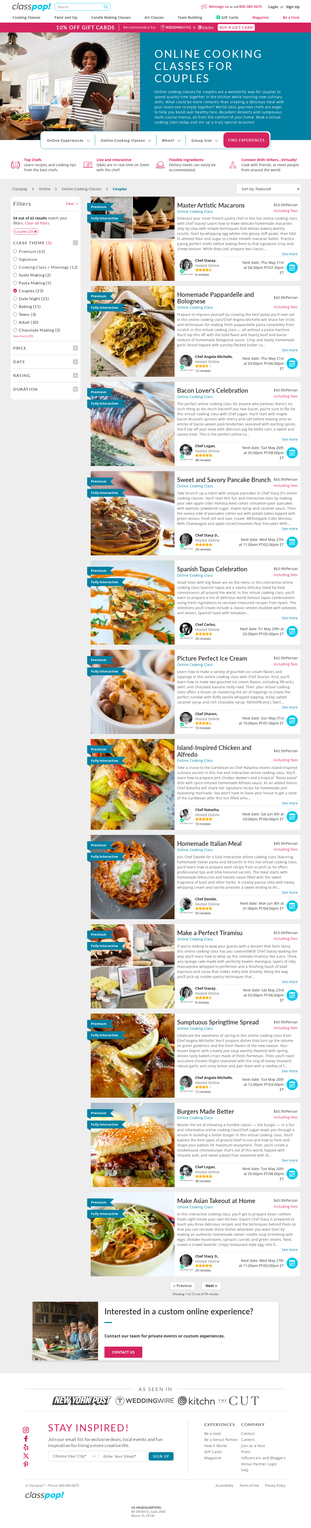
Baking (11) (30, 306)
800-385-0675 (250, 6)
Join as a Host (253, 1445)
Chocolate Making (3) (39, 330)
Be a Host (291, 17)
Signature (25, 259)
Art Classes (154, 17)
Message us (219, 6)
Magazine (260, 17)
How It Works (215, 1445)
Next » (211, 1285)
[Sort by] (268, 189)
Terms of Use (249, 1485)
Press (246, 1451)
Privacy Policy (275, 1485)
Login (273, 6)
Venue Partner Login (259, 1464)
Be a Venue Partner (221, 1439)
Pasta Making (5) (35, 283)
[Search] (83, 7)
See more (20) (23, 336)
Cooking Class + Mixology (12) (45, 267)
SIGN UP (161, 1456)
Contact (248, 1433)
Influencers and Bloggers (263, 1457)
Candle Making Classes (111, 17)
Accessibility (224, 1485)
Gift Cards (227, 17)
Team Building (190, 17)
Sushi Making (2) (35, 275)
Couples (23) (31, 291)
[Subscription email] (124, 1456)
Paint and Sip (65, 17)
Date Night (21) (34, 299)
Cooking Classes (26, 17)
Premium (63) (29, 251)
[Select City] (47, 145)
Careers (248, 1439)
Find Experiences (246, 140)
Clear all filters (37, 223)
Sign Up (293, 6)
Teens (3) (27, 314)
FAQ (244, 1470)
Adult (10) (29, 322)
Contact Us (123, 1352)
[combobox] (73, 1456)
